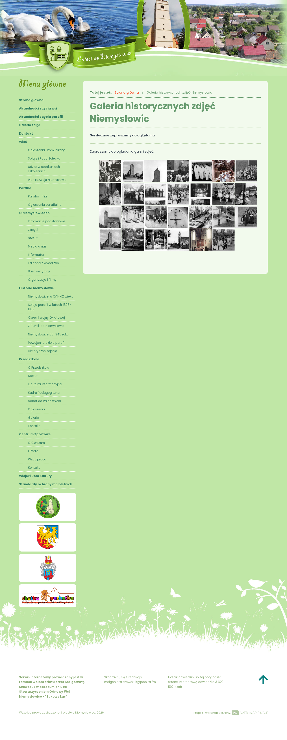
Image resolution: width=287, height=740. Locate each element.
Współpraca (37, 459)
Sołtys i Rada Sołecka (44, 158)
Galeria (33, 418)
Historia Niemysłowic (36, 288)
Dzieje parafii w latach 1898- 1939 (49, 307)
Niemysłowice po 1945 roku (48, 334)
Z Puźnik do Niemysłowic (46, 326)
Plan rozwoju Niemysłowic (47, 180)
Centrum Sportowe (35, 434)
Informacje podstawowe (46, 221)
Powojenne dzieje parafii (46, 343)
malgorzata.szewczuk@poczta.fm (130, 682)
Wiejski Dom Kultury (35, 476)
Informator (36, 255)
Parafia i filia (37, 196)
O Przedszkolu (38, 368)
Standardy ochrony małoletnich (45, 484)
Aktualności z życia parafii (41, 117)
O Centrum (36, 443)
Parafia (25, 188)
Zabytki (33, 230)
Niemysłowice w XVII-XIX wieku (50, 296)
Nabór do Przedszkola (44, 401)
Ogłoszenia (36, 409)
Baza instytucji (39, 271)
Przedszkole (29, 359)
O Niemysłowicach (34, 213)
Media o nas (37, 246)
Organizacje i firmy (42, 280)
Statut (33, 238)
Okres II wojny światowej (46, 317)
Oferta (33, 451)
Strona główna (31, 100)
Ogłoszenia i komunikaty (46, 150)
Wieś (23, 142)
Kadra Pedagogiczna (44, 393)
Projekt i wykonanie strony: (231, 713)
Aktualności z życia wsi (38, 108)
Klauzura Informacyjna (45, 384)
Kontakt (26, 133)
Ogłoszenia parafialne (44, 205)
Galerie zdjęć (29, 125)
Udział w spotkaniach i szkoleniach (44, 169)
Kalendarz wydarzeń (43, 263)
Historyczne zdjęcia (42, 351)
